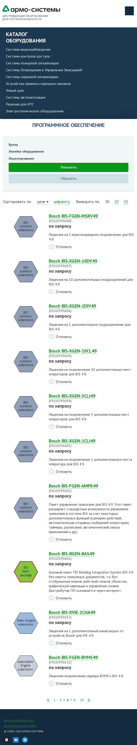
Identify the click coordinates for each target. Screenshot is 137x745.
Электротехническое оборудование (35, 111)
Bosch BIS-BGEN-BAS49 (91, 556)
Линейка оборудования (26, 151)
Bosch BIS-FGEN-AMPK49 (91, 488)
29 (82, 700)
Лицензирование (21, 158)
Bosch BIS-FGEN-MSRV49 (91, 218)
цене (41, 201)
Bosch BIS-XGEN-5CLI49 (91, 398)
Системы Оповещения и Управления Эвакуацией (44, 70)
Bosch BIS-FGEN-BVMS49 (91, 659)
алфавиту (62, 201)
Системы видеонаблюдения (28, 49)
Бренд (13, 144)
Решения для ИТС (20, 104)
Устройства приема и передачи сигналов (38, 83)
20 (116, 201)
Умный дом (15, 90)
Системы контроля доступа (28, 56)
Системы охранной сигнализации (32, 76)
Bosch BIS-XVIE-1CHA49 (91, 614)
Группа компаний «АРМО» (20, 725)
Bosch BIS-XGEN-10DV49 (91, 263)
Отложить (64, 246)
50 (126, 201)
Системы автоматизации (25, 97)
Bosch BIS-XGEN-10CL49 (91, 353)
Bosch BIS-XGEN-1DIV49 (91, 308)
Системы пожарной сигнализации (32, 63)
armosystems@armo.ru (19, 720)
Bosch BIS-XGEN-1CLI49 (91, 443)
